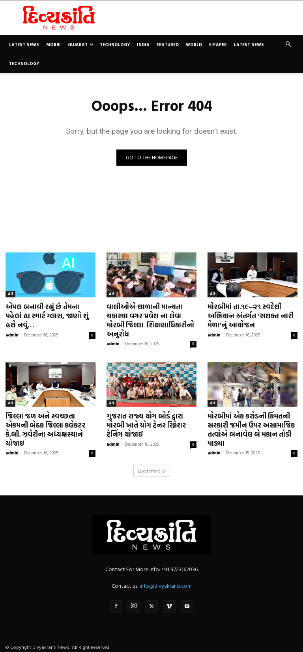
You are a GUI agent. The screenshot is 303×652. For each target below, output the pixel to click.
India (143, 44)
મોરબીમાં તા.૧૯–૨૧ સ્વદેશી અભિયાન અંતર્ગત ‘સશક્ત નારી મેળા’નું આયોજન (250, 315)
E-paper (218, 44)
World (194, 44)
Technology (115, 44)
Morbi (53, 44)
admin (12, 334)
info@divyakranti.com (166, 583)
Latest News (24, 44)
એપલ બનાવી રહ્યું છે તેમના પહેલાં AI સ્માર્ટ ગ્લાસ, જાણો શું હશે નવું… (50, 315)
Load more (152, 468)
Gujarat (81, 44)
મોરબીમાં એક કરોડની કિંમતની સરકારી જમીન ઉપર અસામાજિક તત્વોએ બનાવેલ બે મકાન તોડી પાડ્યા (251, 428)
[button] (288, 44)
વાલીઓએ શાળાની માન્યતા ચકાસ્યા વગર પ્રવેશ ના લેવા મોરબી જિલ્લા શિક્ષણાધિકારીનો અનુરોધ (150, 320)
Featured (168, 44)
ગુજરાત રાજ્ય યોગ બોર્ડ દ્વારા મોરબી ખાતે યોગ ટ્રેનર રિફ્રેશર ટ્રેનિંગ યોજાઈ (146, 423)
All (10, 294)
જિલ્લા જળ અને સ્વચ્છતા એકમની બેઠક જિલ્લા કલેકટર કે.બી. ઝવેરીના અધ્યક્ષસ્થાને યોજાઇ (45, 428)
